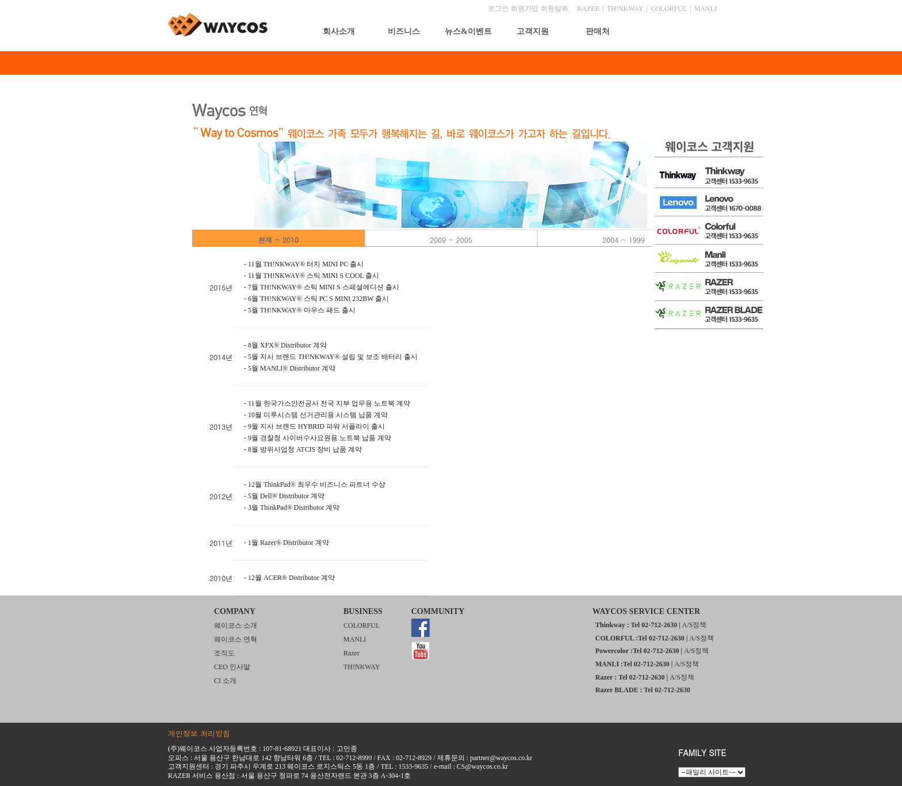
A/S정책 (694, 625)
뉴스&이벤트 (468, 31)
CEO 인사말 (232, 667)
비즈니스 (404, 31)
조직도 (224, 653)
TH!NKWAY (625, 9)
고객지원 (533, 31)
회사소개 (339, 31)
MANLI (705, 9)
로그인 (498, 9)
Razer (351, 653)
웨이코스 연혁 (235, 639)
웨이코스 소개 (235, 625)
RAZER (588, 9)
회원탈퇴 (554, 9)
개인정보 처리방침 (199, 733)
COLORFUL (669, 9)
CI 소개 (225, 681)
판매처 (598, 31)
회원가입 (524, 9)
